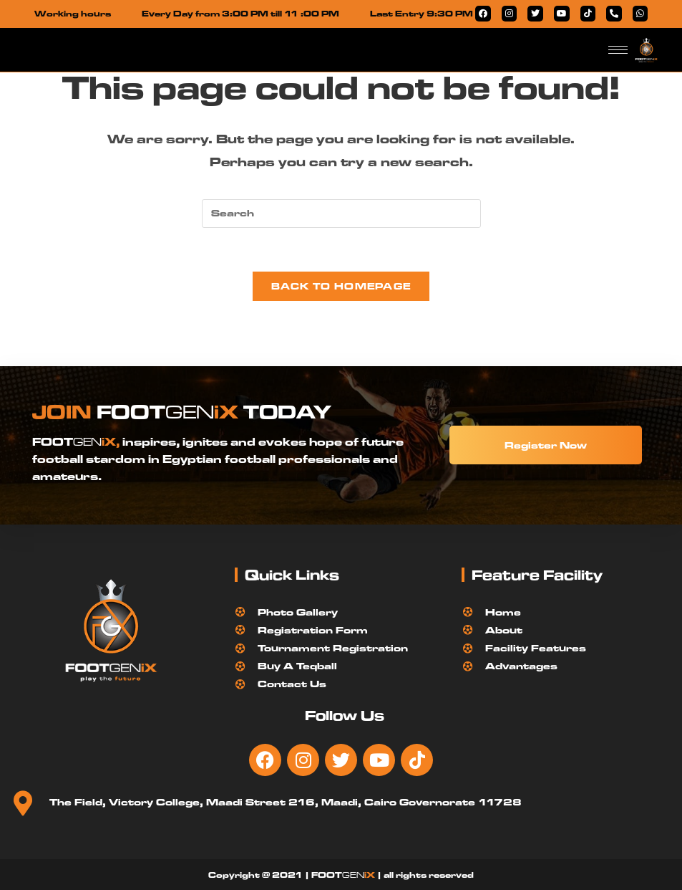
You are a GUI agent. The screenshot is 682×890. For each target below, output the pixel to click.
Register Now (546, 445)
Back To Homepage (341, 286)
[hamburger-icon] (618, 49)
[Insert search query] (341, 213)
